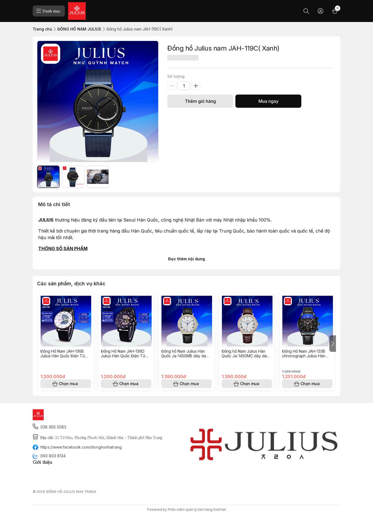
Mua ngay (268, 101)
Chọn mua (65, 383)
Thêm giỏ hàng (200, 101)
